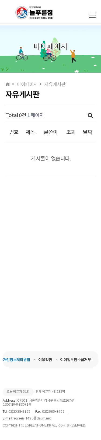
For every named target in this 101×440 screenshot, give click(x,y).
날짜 (87, 132)
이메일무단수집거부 (75, 359)
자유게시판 (54, 84)
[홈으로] (8, 84)
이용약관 (45, 359)
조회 (71, 132)
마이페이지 (27, 84)
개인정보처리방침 (16, 359)
